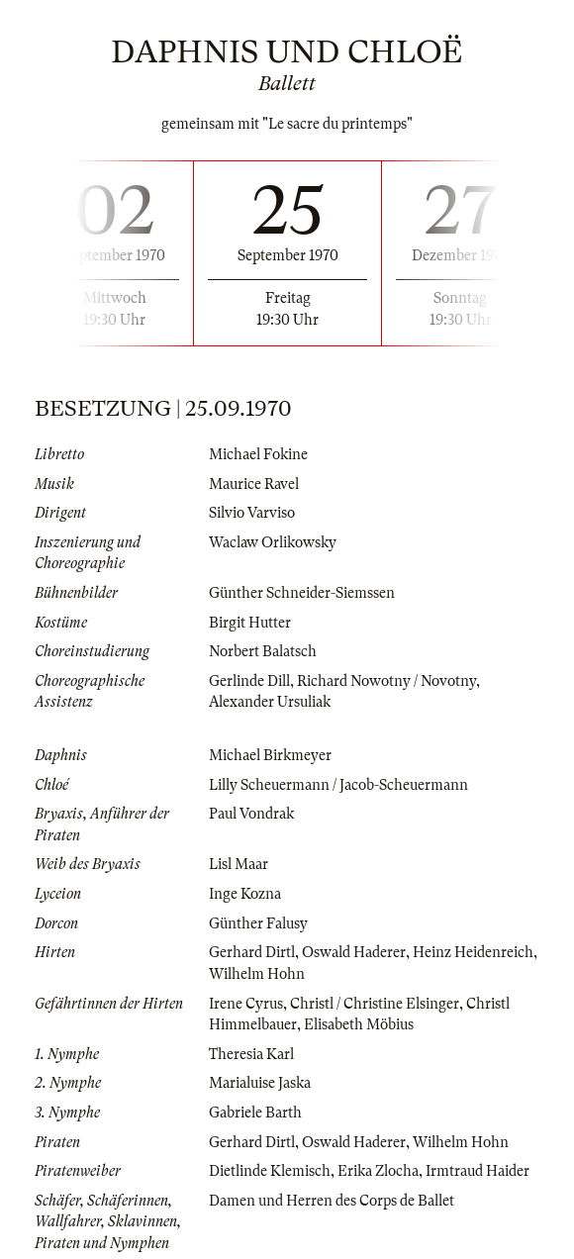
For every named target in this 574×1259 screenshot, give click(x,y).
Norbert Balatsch (263, 651)
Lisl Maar (238, 864)
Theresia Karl (251, 1054)
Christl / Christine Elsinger (374, 1004)
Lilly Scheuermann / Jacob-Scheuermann (338, 785)
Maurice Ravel (254, 484)
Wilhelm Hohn (257, 974)
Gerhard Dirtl (252, 952)
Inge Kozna (245, 894)
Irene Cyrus (246, 1004)
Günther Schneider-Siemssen (302, 593)
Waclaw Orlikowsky (272, 542)
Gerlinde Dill (249, 681)
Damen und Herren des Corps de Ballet (331, 1201)
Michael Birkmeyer (270, 755)
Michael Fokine (258, 454)
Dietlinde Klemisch (270, 1171)
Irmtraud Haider (477, 1171)
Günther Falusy (258, 923)
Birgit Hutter (250, 622)
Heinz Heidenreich (473, 952)
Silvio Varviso (252, 513)
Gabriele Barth (255, 1112)
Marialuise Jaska (260, 1083)
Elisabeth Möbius (359, 1024)
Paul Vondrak (251, 814)
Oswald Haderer (354, 952)
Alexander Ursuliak (270, 702)
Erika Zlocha (378, 1171)
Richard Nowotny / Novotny (386, 681)
